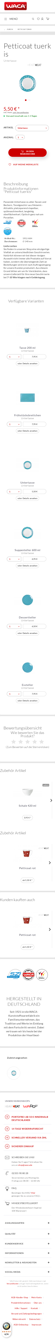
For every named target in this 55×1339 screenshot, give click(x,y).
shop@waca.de (25, 1165)
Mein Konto (36, 1297)
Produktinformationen (21, 1303)
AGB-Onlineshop (21, 1325)
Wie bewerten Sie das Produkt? (27, 739)
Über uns (38, 1303)
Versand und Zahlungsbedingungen (26, 1313)
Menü (11, 18)
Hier (33, 1193)
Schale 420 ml (27, 805)
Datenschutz (34, 1319)
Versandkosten (13, 1284)
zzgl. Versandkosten (21, 112)
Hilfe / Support (21, 1308)
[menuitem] (11, 19)
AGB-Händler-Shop (19, 1297)
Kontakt (34, 1308)
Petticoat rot (27, 868)
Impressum (37, 1325)
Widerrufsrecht (19, 1319)
